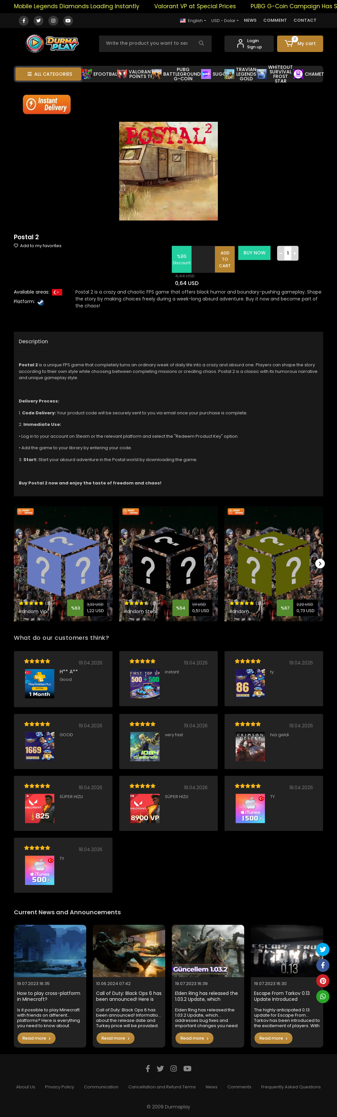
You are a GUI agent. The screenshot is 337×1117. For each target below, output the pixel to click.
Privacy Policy (59, 1087)
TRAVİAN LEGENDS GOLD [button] (240, 74)
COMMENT (275, 20)
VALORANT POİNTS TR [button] (135, 74)
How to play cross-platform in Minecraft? (48, 996)
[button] (300, 44)
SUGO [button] (213, 74)
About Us (25, 1087)
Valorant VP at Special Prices (207, 6)
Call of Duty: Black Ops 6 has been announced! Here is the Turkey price (129, 996)
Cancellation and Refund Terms (162, 1087)
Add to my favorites (38, 246)
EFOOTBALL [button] (100, 74)
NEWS (250, 20)
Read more (36, 1038)
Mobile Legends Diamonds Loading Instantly (88, 6)
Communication (101, 1087)
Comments (239, 1087)
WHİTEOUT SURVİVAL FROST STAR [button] (275, 74)
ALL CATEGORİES (50, 74)
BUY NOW (255, 252)
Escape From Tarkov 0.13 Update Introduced (282, 996)
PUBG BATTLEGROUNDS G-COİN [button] (177, 74)
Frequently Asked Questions (291, 1087)
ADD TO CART (226, 259)
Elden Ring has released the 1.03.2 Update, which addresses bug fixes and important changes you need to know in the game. (206, 996)
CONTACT (305, 20)
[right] (323, 564)
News (212, 1087)
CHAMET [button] (308, 74)
